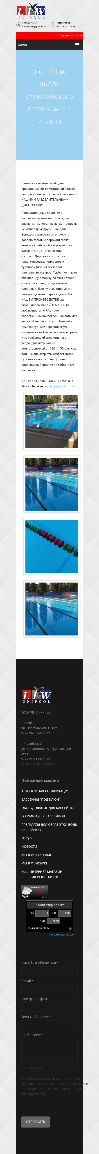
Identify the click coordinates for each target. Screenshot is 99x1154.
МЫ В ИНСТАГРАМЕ (36, 855)
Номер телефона (35, 999)
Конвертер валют (50, 906)
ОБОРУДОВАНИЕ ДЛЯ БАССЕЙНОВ (48, 808)
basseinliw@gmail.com (34, 26)
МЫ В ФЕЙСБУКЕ (34, 864)
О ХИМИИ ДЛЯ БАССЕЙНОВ (43, 817)
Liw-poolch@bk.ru (61, 386)
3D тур (26, 839)
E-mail (27, 981)
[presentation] (55, 1106)
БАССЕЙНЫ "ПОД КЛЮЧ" (40, 800)
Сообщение (32, 1035)
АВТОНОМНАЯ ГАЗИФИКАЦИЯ (45, 792)
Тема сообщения (36, 1017)
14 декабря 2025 (38, 928)
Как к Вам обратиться (39, 963)
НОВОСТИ (29, 847)
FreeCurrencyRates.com (61, 935)
